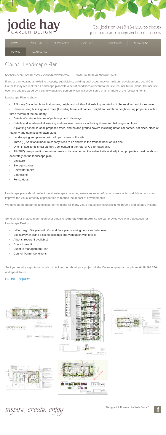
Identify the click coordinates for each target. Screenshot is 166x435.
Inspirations (141, 43)
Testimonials (113, 43)
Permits (15, 51)
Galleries (87, 43)
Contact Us (39, 51)
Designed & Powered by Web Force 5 (127, 407)
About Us (36, 43)
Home (14, 43)
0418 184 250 (129, 27)
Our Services (61, 43)
